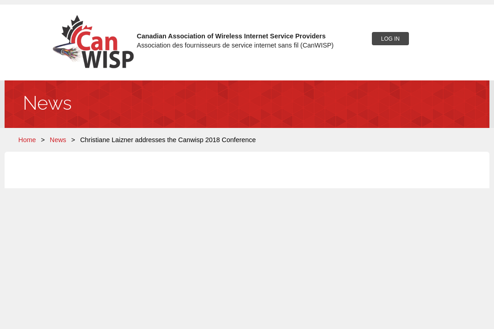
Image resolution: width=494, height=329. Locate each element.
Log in (390, 39)
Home (27, 139)
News (58, 139)
